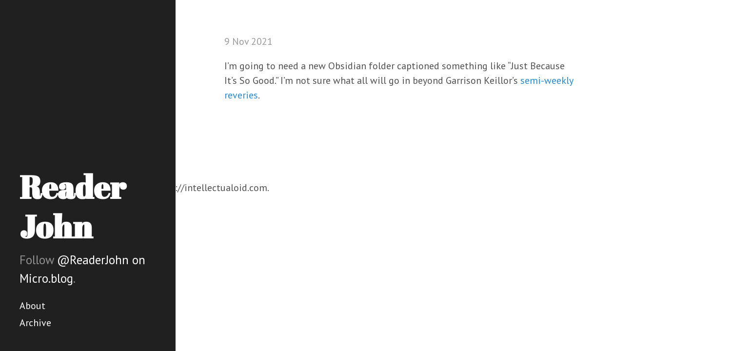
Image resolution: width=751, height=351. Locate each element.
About (32, 305)
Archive (35, 322)
